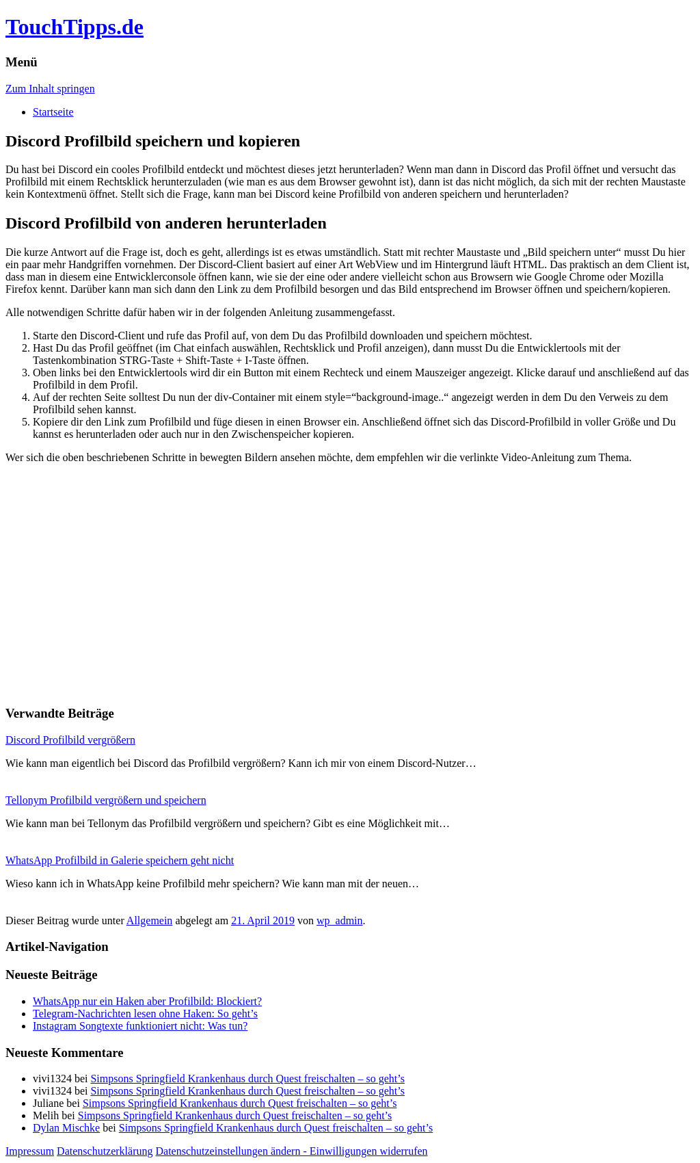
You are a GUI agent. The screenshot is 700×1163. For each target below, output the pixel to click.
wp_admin (340, 920)
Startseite (53, 112)
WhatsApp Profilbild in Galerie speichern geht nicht (119, 860)
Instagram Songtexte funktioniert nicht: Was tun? (140, 1026)
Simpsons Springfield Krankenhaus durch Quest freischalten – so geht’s (247, 1078)
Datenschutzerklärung (104, 1151)
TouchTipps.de (74, 26)
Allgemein (149, 920)
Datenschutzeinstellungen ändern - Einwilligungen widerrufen (292, 1151)
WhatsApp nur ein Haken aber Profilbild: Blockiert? (147, 1001)
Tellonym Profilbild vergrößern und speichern (105, 800)
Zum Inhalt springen (50, 88)
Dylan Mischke (66, 1128)
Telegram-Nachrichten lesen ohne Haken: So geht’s (145, 1013)
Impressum (29, 1151)
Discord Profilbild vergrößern (70, 740)
